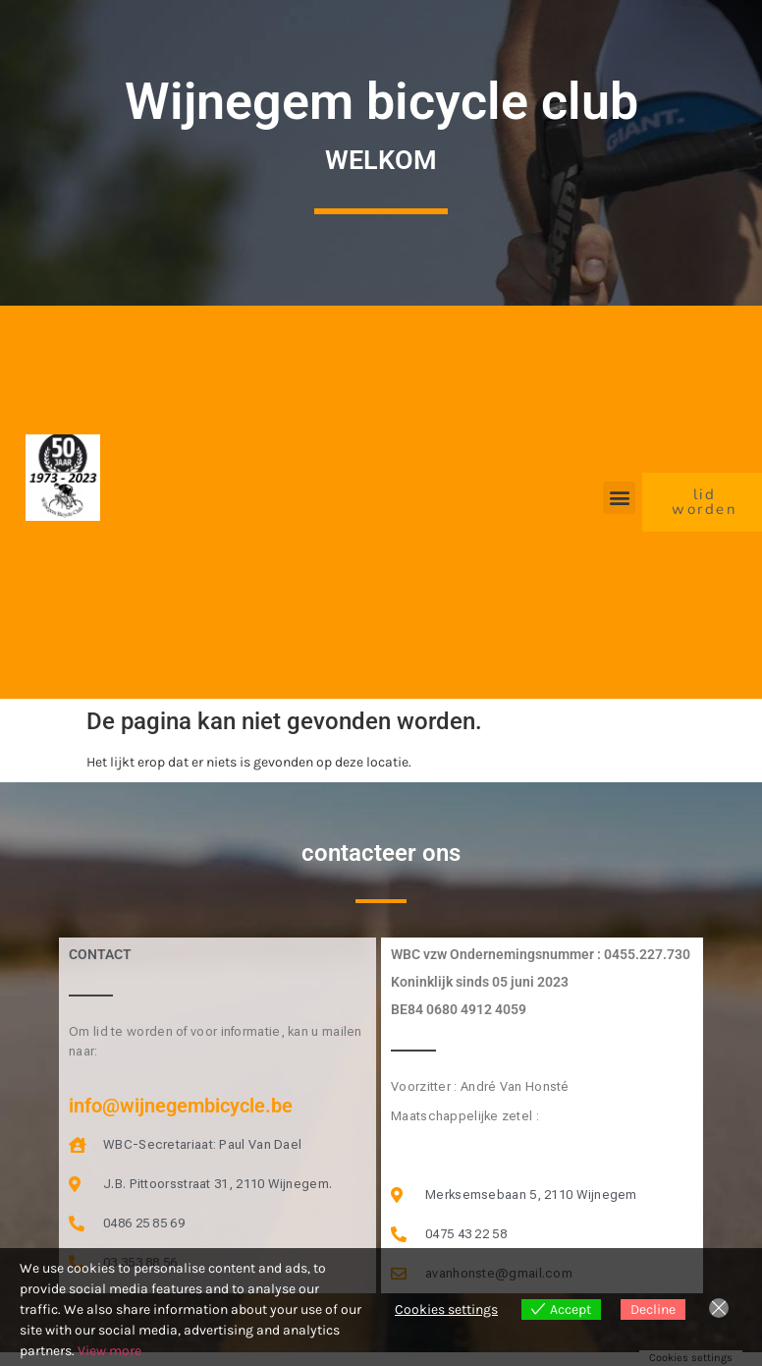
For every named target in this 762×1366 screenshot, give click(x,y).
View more (109, 1350)
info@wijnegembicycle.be (181, 1105)
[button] (619, 498)
